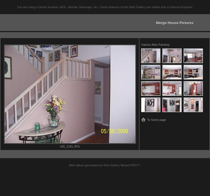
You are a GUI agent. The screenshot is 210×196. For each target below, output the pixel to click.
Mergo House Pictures (174, 23)
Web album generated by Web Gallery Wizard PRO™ (104, 165)
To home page (156, 119)
